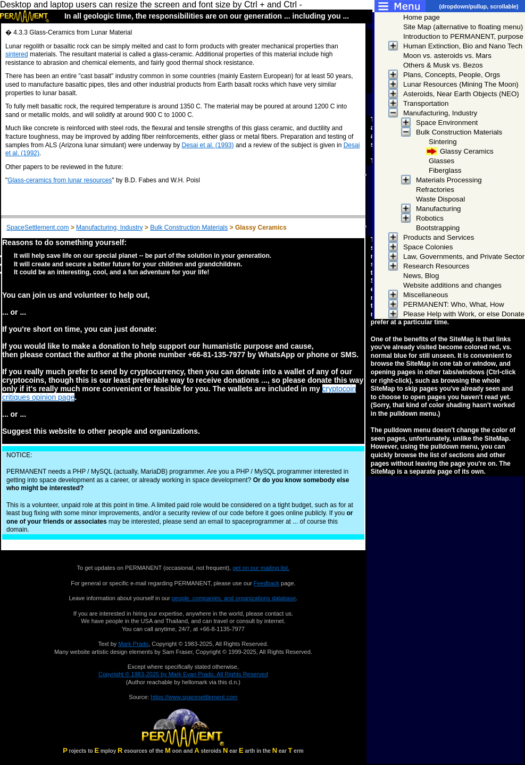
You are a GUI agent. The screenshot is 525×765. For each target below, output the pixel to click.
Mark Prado (133, 644)
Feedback (266, 583)
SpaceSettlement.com (37, 227)
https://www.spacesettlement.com (194, 697)
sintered (16, 54)
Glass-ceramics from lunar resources (59, 180)
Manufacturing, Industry (109, 227)
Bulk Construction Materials (189, 227)
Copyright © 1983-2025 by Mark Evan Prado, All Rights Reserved (183, 674)
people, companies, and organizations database (234, 598)
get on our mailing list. (260, 568)
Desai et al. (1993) (207, 145)
